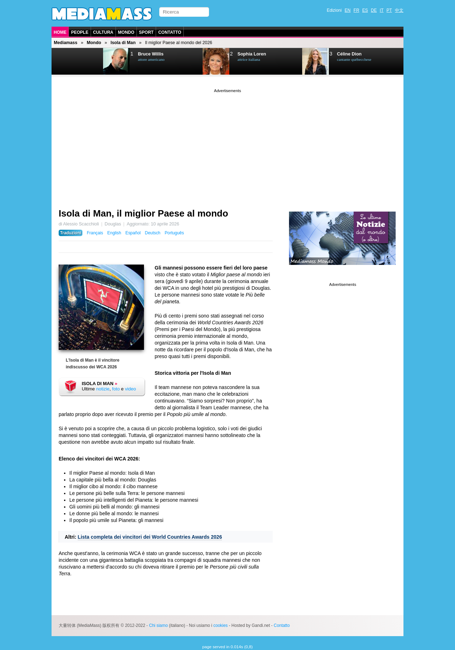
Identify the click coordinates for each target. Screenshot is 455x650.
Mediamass (65, 42)
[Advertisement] (227, 144)
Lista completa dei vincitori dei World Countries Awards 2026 (150, 537)
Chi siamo (158, 625)
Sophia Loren (251, 54)
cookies (220, 625)
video (130, 388)
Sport (146, 32)
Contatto (169, 32)
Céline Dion (349, 54)
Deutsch (153, 232)
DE (374, 10)
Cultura (103, 32)
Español (133, 232)
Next (87, 61)
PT (389, 10)
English (114, 232)
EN (348, 10)
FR (356, 10)
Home (60, 32)
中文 (399, 10)
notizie (102, 388)
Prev (69, 61)
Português (174, 232)
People (80, 32)
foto (116, 388)
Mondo (126, 32)
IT (382, 10)
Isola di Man (123, 42)
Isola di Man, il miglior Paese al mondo (143, 213)
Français (95, 232)
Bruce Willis (151, 54)
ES (365, 10)
